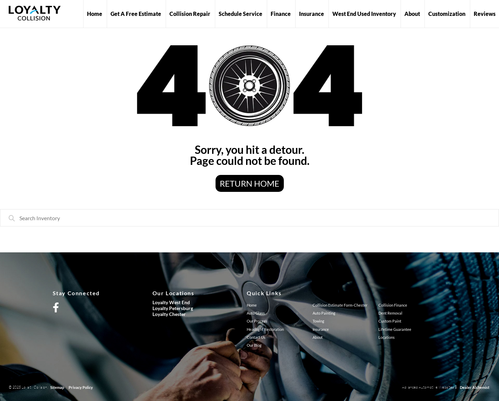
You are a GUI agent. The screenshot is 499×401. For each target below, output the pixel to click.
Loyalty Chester (169, 314)
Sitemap (57, 387)
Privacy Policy (81, 387)
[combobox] (249, 217)
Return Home (249, 183)
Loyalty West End (171, 302)
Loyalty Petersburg (172, 308)
